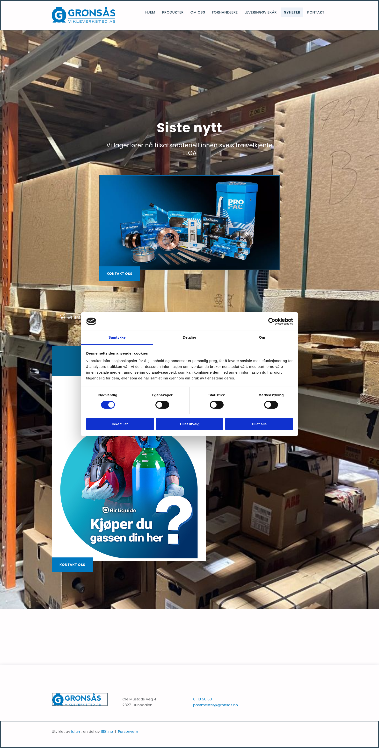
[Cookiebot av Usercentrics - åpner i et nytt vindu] (272, 321)
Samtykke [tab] (117, 337)
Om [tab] (262, 337)
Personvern (128, 731)
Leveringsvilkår (263, 10)
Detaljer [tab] (189, 337)
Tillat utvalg (189, 424)
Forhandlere (228, 10)
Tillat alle (259, 424)
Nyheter (293, 10)
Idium (76, 731)
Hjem (156, 10)
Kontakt (316, 10)
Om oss (202, 10)
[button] (119, 273)
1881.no (107, 731)
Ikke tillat (120, 424)
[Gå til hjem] (83, 21)
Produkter (178, 10)
